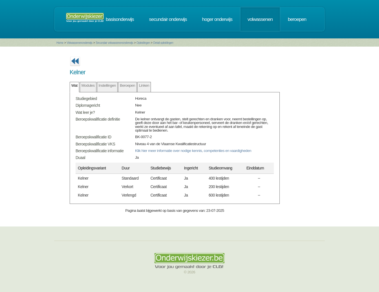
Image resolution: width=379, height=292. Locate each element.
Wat (74, 85)
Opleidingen (143, 42)
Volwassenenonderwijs (79, 42)
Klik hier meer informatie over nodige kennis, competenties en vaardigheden (193, 151)
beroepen (297, 19)
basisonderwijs (120, 19)
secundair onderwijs (168, 19)
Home (59, 42)
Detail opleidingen (163, 42)
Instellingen (107, 85)
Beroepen (127, 85)
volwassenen (260, 19)
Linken (144, 85)
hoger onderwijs (217, 19)
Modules (88, 85)
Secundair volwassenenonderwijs (114, 42)
